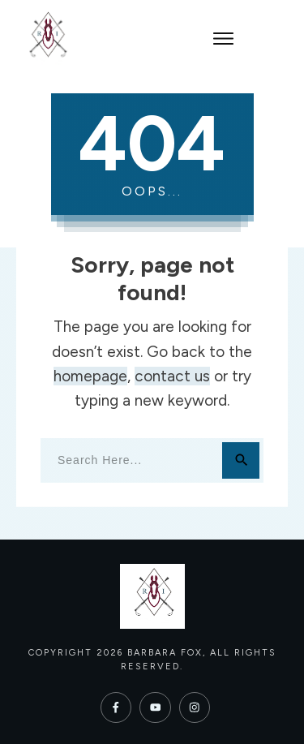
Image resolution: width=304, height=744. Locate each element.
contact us (172, 376)
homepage (90, 376)
